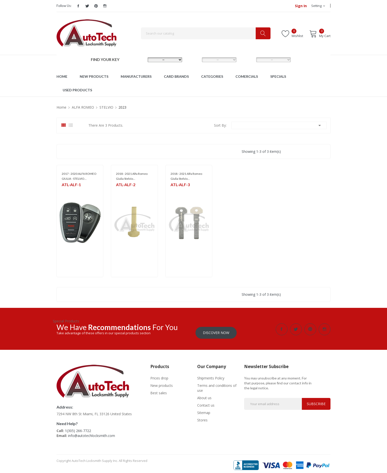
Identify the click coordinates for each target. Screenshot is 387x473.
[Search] (206, 33)
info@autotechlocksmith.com (91, 432)
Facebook (78, 6)
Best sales (158, 389)
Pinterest (96, 6)
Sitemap (203, 409)
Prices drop (159, 374)
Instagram (105, 6)
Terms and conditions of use (216, 384)
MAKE (139, 59)
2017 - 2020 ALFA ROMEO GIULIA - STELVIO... (79, 176)
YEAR (247, 59)
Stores (202, 416)
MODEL (195, 59)
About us (204, 394)
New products (161, 382)
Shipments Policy (210, 374)
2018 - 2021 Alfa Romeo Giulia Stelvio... (132, 176)
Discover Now (216, 329)
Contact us (205, 401)
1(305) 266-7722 (78, 427)
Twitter (87, 6)
